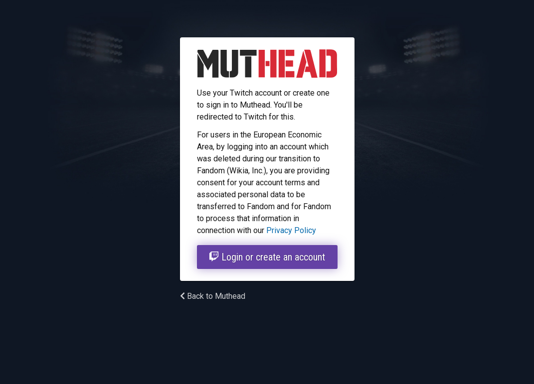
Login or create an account (267, 257)
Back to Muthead (212, 296)
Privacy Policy (291, 230)
